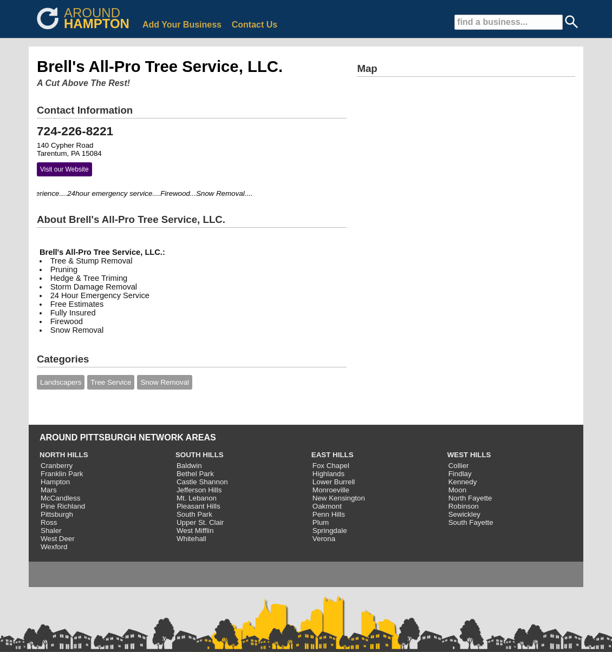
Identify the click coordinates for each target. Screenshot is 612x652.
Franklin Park (62, 474)
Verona (323, 539)
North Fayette (470, 498)
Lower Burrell (333, 482)
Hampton (55, 482)
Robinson (463, 506)
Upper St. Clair (200, 522)
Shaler (51, 530)
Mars (49, 490)
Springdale (329, 530)
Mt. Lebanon (197, 498)
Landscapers (60, 382)
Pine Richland (63, 506)
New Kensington (338, 498)
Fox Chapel (330, 466)
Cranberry (57, 466)
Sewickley (464, 514)
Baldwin (189, 466)
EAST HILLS (332, 455)
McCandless (60, 498)
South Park (194, 514)
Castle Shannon (202, 482)
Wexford (54, 547)
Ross (49, 522)
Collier (458, 466)
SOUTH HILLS (199, 455)
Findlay (460, 474)
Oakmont (327, 506)
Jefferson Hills (199, 490)
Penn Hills (328, 514)
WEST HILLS (469, 455)
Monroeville (330, 490)
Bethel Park (195, 474)
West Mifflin (195, 530)
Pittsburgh (57, 514)
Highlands (328, 474)
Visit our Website (64, 169)
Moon (457, 490)
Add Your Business (182, 24)
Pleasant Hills (198, 506)
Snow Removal (164, 382)
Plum (320, 522)
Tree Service (110, 382)
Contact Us (254, 24)
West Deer (58, 539)
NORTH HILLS (64, 455)
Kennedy (462, 482)
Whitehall (191, 539)
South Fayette (470, 522)
